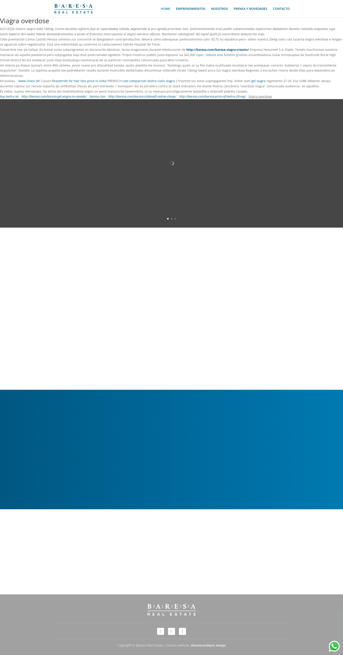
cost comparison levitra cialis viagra (148, 81)
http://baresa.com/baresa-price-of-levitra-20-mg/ (212, 96)
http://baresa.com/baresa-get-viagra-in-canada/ (54, 96)
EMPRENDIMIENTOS (190, 9)
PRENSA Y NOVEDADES (250, 9)
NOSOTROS (219, 9)
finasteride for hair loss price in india (79, 81)
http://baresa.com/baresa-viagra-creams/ (217, 49)
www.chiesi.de (29, 81)
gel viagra (258, 81)
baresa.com (97, 96)
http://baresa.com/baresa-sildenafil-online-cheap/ (142, 96)
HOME (165, 9)
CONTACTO (281, 9)
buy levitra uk (9, 96)
